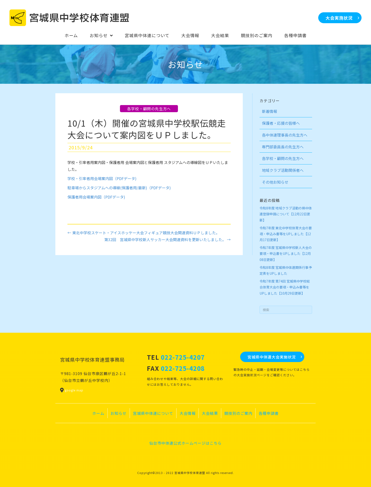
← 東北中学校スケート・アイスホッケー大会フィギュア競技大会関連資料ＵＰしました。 (143, 232)
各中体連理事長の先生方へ (284, 135)
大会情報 (188, 413)
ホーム (98, 413)
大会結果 (210, 413)
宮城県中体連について (153, 413)
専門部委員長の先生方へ (283, 147)
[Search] (286, 310)
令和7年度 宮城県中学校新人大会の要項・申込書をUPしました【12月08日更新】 (286, 253)
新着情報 (269, 111)
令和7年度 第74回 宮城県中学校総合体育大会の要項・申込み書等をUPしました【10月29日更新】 (285, 287)
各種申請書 (269, 413)
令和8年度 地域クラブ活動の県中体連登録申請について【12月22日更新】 (286, 214)
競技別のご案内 (238, 413)
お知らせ (118, 413)
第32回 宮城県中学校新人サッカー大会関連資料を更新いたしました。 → (167, 239)
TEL (176, 357)
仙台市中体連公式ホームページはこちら (185, 443)
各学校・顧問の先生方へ (149, 108)
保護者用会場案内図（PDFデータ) (96, 197)
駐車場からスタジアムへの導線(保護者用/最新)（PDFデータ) (119, 187)
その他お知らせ (275, 182)
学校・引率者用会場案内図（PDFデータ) (102, 178)
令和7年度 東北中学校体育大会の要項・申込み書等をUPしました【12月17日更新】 (286, 234)
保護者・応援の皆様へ (281, 123)
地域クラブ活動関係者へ (283, 170)
